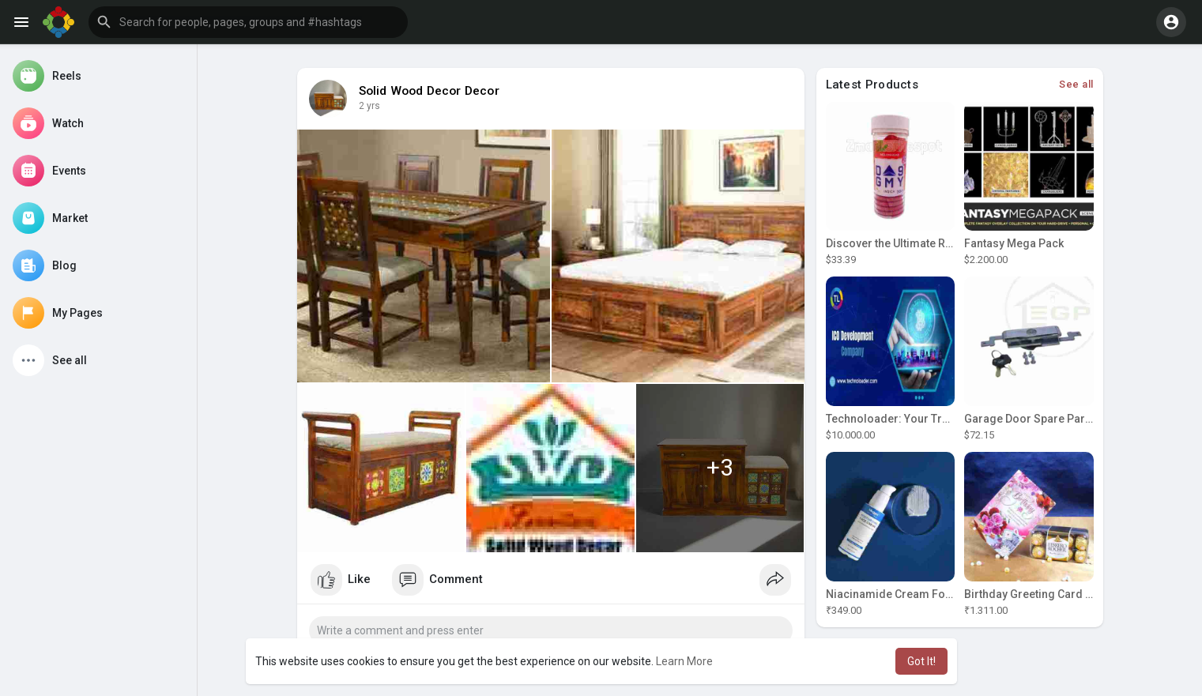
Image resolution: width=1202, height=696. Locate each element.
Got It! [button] (921, 661)
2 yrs (369, 105)
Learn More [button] (684, 661)
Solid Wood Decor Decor (429, 91)
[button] (248, 22)
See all (1076, 84)
